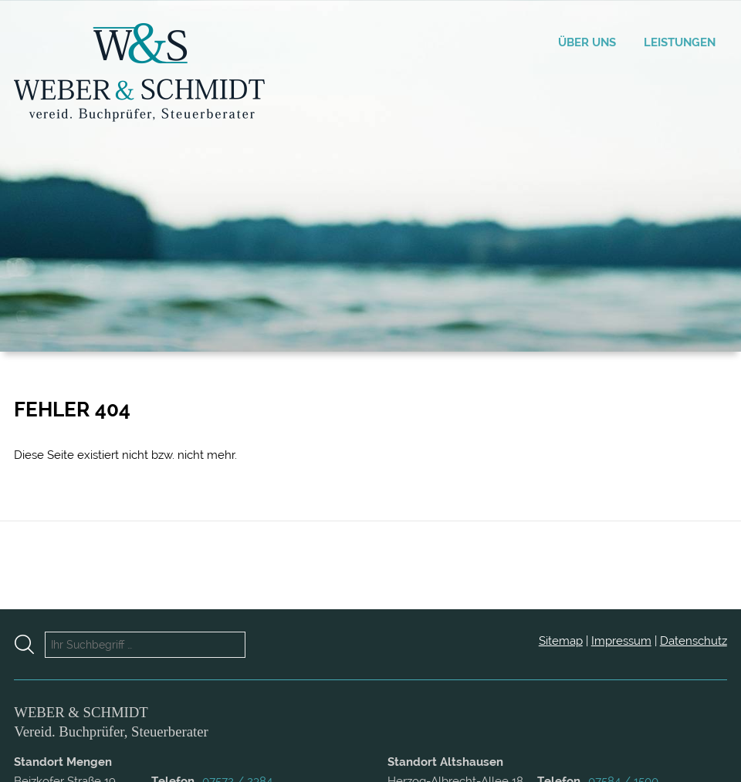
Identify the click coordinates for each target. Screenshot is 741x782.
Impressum (621, 641)
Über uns (587, 42)
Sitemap (561, 641)
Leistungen (680, 42)
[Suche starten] (30, 644)
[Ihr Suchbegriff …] (145, 645)
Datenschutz (693, 641)
